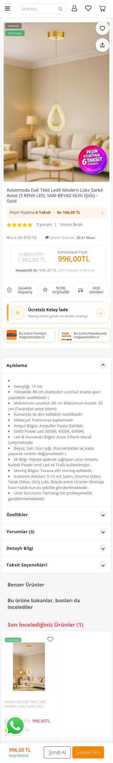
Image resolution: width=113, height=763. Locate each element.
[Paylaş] (102, 45)
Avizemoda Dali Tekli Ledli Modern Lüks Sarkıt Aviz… (25, 704)
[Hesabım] (74, 8)
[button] (56, 212)
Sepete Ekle (88, 752)
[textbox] (47, 9)
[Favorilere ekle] (102, 28)
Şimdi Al (57, 752)
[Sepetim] (102, 8)
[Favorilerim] (88, 8)
